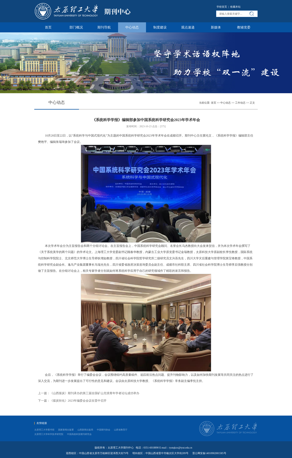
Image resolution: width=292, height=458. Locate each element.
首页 (48, 27)
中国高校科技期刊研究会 (79, 434)
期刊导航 (104, 27)
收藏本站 (235, 6)
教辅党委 (243, 27)
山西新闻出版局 (85, 429)
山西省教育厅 (120, 429)
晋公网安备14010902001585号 (209, 453)
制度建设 (160, 27)
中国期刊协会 (103, 429)
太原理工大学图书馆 (44, 429)
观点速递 (188, 27)
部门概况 (76, 27)
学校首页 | (223, 6)
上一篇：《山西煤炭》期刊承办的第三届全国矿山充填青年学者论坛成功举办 (88, 393)
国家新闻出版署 (66, 429)
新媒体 (216, 27)
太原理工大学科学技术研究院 (48, 434)
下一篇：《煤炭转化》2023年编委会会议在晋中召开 (72, 400)
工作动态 (240, 102)
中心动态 (132, 27)
